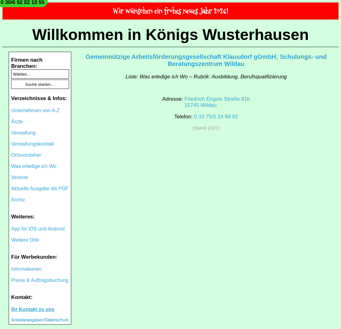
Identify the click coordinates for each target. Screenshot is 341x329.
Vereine (19, 177)
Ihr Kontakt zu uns (33, 309)
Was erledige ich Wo (33, 166)
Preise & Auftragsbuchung (39, 280)
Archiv (18, 199)
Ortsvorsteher (26, 155)
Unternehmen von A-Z (35, 110)
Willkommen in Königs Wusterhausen (170, 34)
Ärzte (17, 121)
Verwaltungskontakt (32, 144)
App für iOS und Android (38, 228)
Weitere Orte (25, 240)
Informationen (26, 269)
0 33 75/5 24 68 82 (216, 117)
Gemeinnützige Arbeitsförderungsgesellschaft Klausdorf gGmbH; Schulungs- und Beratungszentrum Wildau (205, 60)
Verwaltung (23, 132)
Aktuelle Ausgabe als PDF (39, 188)
